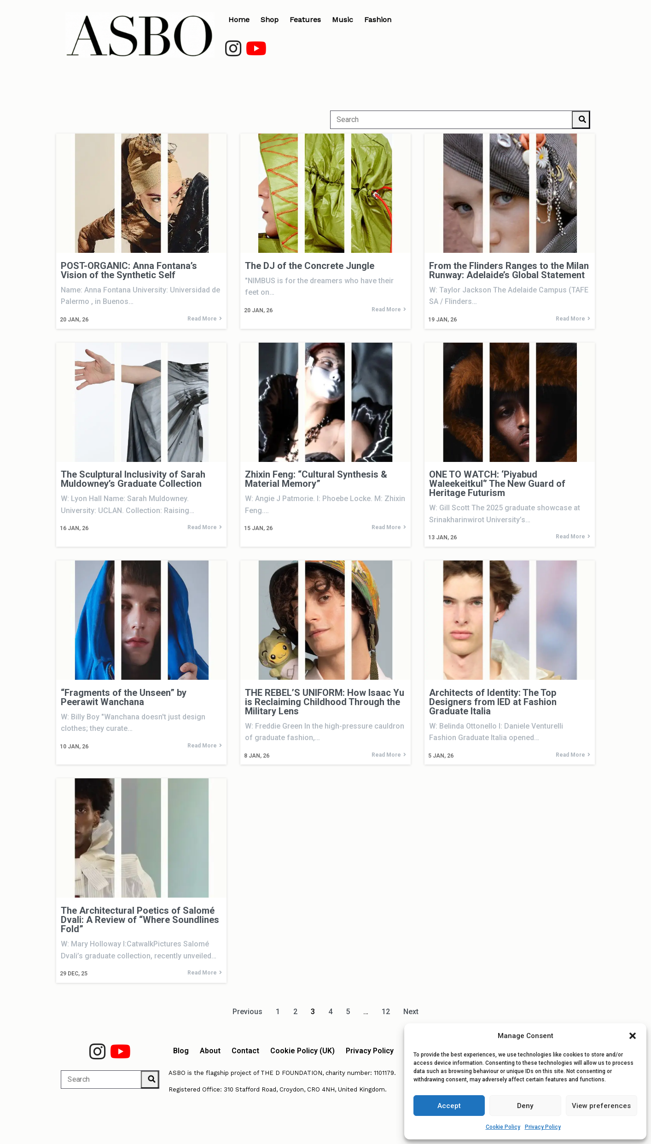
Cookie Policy (503, 1127)
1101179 (384, 1072)
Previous (247, 1011)
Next (410, 1011)
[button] (632, 1035)
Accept (449, 1106)
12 (386, 1011)
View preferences (601, 1106)
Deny (525, 1106)
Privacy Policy (543, 1127)
